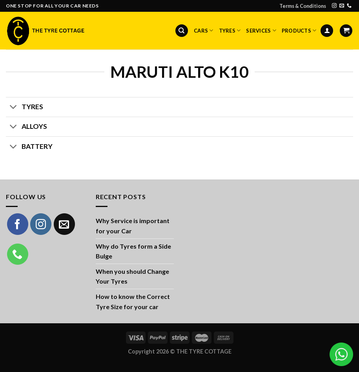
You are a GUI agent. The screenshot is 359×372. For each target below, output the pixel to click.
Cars (203, 30)
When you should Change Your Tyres (132, 276)
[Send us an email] (341, 6)
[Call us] (349, 6)
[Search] (181, 30)
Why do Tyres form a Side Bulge (133, 251)
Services (261, 30)
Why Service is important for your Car (132, 226)
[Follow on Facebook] (17, 224)
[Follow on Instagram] (334, 6)
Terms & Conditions (302, 6)
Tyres (230, 30)
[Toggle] (13, 107)
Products (299, 30)
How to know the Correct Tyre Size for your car (133, 301)
